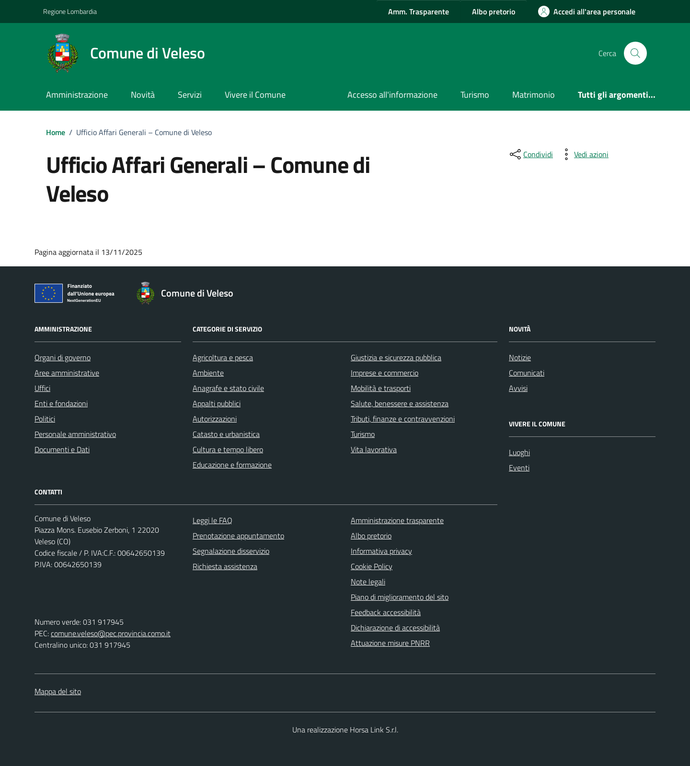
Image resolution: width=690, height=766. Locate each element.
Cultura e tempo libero (228, 449)
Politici (44, 418)
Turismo (474, 94)
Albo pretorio (371, 535)
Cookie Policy (371, 566)
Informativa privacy (381, 551)
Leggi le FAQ (212, 520)
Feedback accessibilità (386, 612)
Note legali (368, 581)
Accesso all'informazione (392, 94)
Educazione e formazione (232, 464)
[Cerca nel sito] (635, 53)
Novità (143, 94)
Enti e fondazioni (61, 403)
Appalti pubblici (217, 403)
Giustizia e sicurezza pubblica (396, 357)
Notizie (520, 357)
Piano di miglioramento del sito (399, 597)
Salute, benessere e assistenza (399, 403)
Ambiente (208, 372)
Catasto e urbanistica (226, 434)
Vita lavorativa (374, 449)
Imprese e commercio (384, 372)
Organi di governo (62, 357)
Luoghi (519, 452)
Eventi (519, 467)
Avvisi (518, 388)
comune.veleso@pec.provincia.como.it (111, 633)
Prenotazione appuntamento (238, 535)
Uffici (42, 388)
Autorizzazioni (215, 418)
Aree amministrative (66, 372)
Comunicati (526, 372)
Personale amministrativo (75, 434)
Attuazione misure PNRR (390, 643)
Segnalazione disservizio (231, 551)
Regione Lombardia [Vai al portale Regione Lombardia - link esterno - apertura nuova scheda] (70, 11)
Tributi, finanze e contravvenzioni (403, 418)
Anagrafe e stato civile (228, 388)
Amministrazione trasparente (397, 520)
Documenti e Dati (62, 449)
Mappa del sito (57, 691)
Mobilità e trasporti (381, 388)
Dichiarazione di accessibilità (395, 627)
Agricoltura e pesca (223, 357)
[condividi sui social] (530, 154)
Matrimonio (533, 94)
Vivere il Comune (255, 94)
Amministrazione (77, 94)
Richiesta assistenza (225, 566)
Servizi (190, 94)
